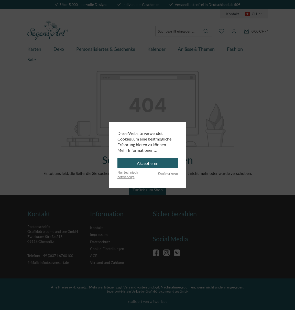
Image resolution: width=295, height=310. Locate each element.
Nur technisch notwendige (127, 174)
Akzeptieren (147, 163)
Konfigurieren (168, 173)
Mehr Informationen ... (137, 150)
